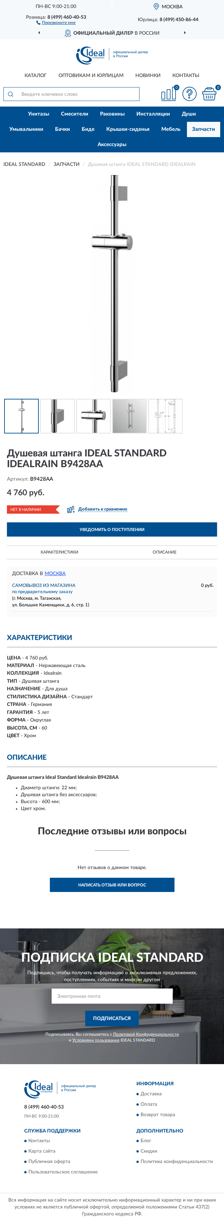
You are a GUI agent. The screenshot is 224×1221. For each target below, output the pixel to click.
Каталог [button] (36, 75)
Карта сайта (41, 1151)
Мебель (170, 129)
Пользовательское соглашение (63, 1172)
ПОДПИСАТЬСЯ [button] (112, 1018)
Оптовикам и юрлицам (91, 75)
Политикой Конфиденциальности (146, 1034)
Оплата (149, 1104)
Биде (88, 129)
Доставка (151, 1094)
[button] (55, 22)
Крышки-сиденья (128, 129)
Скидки (149, 1151)
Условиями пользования (95, 1040)
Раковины (112, 114)
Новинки (148, 75)
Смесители (74, 114)
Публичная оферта (49, 1161)
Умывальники (26, 129)
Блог (146, 1140)
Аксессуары (112, 144)
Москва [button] (55, 573)
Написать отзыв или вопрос (112, 885)
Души (189, 114)
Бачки (62, 129)
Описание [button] (165, 552)
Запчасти (203, 129)
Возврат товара (158, 1114)
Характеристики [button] (59, 552)
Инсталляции (153, 114)
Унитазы (38, 114)
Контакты (185, 75)
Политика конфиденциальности (177, 1161)
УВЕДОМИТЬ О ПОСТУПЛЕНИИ (112, 530)
